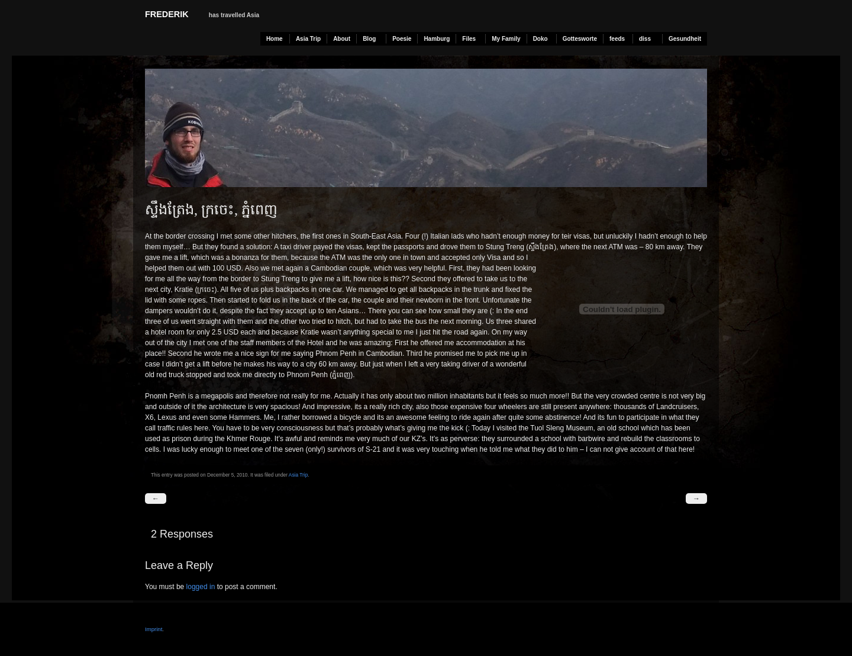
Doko (540, 39)
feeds (617, 39)
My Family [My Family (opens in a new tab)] (506, 39)
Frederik (167, 14)
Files (469, 39)
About (341, 39)
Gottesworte (580, 39)
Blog (369, 39)
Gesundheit (685, 39)
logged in (200, 587)
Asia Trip (308, 39)
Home (274, 39)
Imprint (153, 629)
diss (645, 39)
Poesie (401, 39)
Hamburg (437, 39)
